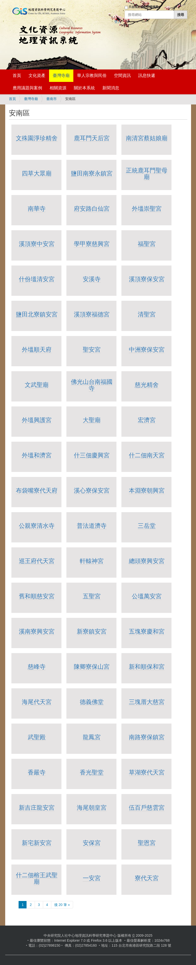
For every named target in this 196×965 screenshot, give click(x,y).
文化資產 (36, 75)
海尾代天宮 (37, 702)
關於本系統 (84, 88)
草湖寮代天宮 (147, 772)
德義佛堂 (92, 702)
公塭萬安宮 (147, 596)
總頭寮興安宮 (147, 561)
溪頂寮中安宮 (37, 243)
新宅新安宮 (37, 842)
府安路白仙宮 (92, 208)
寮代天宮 (147, 878)
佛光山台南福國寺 (91, 385)
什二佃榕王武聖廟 (36, 878)
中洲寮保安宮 (147, 349)
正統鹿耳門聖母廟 (147, 173)
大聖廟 (92, 420)
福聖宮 (147, 243)
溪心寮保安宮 (92, 490)
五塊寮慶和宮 (147, 631)
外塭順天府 (37, 349)
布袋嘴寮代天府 (36, 490)
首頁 (17, 75)
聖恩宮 (147, 842)
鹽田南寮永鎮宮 (91, 173)
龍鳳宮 (92, 737)
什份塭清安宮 (37, 279)
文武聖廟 (37, 384)
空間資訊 (122, 75)
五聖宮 (92, 596)
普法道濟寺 (92, 525)
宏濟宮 (147, 420)
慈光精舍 (147, 384)
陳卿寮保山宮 (92, 666)
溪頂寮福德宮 (92, 314)
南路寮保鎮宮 (147, 737)
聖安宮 (92, 349)
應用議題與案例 (27, 88)
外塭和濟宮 (37, 455)
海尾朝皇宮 (92, 807)
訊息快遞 (146, 75)
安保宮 (92, 842)
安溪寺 (92, 279)
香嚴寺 (37, 772)
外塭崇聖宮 (147, 208)
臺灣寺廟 (61, 75)
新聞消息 (110, 88)
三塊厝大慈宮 (147, 702)
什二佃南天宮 (147, 455)
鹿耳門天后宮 (92, 138)
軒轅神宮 (92, 561)
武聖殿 (37, 737)
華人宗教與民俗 (92, 75)
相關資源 (58, 88)
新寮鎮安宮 (92, 631)
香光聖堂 (92, 772)
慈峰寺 (37, 666)
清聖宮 (147, 314)
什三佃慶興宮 (92, 455)
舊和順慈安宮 (37, 596)
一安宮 (92, 878)
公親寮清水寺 (37, 525)
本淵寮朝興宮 (147, 490)
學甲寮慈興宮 (92, 243)
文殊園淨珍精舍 (36, 138)
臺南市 (51, 99)
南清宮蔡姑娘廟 (147, 138)
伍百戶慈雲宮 (147, 807)
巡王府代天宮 (37, 561)
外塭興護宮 (37, 420)
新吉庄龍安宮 (37, 807)
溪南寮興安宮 (37, 631)
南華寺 (37, 208)
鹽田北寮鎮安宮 (36, 314)
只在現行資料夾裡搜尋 (143, 7)
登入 (117, 22)
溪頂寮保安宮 (147, 279)
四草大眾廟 (37, 173)
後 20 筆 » (62, 905)
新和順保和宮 (147, 666)
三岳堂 (147, 525)
